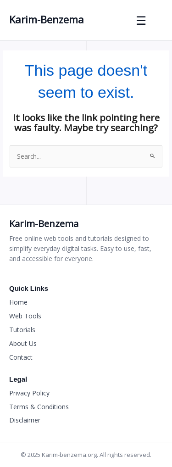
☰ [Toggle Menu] (141, 20)
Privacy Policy (29, 393)
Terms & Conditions (39, 406)
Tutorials (22, 329)
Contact (21, 357)
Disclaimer (24, 420)
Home (18, 302)
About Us (23, 343)
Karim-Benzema (46, 19)
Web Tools (25, 315)
